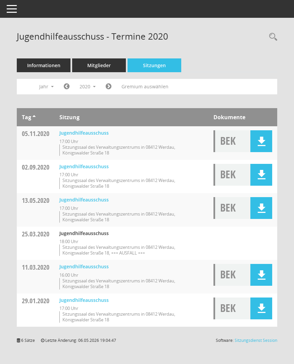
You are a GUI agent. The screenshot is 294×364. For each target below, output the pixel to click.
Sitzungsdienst (256, 340)
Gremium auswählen (144, 86)
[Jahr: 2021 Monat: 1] (108, 87)
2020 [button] (88, 86)
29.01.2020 (35, 300)
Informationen (43, 65)
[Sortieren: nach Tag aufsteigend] (34, 117)
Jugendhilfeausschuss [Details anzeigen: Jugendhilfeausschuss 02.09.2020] (84, 166)
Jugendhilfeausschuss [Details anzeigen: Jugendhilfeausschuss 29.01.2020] (84, 300)
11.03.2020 (35, 267)
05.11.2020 (35, 133)
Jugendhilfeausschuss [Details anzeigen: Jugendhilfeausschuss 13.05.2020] (84, 199)
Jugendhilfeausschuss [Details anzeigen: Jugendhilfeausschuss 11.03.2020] (84, 266)
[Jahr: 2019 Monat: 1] (67, 87)
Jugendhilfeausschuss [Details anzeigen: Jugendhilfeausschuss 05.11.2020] (84, 133)
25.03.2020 (35, 233)
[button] (261, 141)
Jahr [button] (46, 86)
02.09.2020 (35, 167)
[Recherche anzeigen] (271, 37)
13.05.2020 (35, 200)
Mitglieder (99, 65)
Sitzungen (154, 65)
